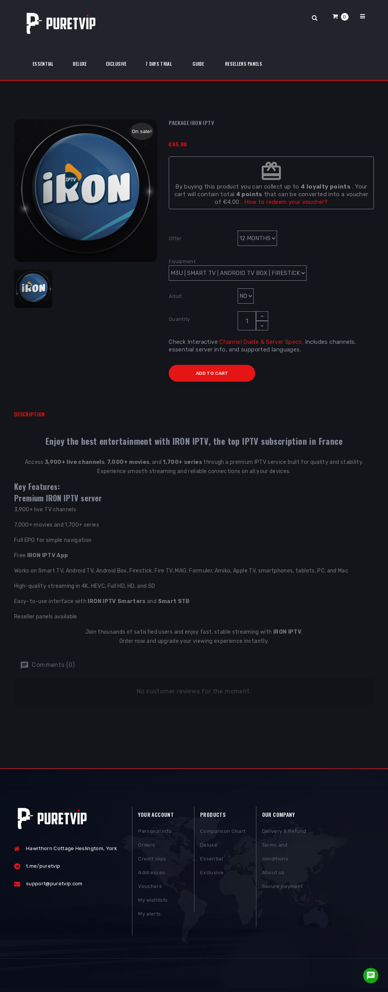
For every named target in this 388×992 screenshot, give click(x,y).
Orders (146, 847)
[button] (341, 16)
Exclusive (211, 874)
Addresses (151, 874)
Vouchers (150, 888)
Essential (211, 861)
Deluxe (208, 847)
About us (273, 874)
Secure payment (282, 888)
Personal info (154, 833)
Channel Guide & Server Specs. (261, 341)
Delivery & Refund (284, 833)
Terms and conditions (275, 854)
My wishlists (153, 902)
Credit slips (152, 861)
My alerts (149, 916)
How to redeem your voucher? (286, 201)
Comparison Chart (222, 833)
